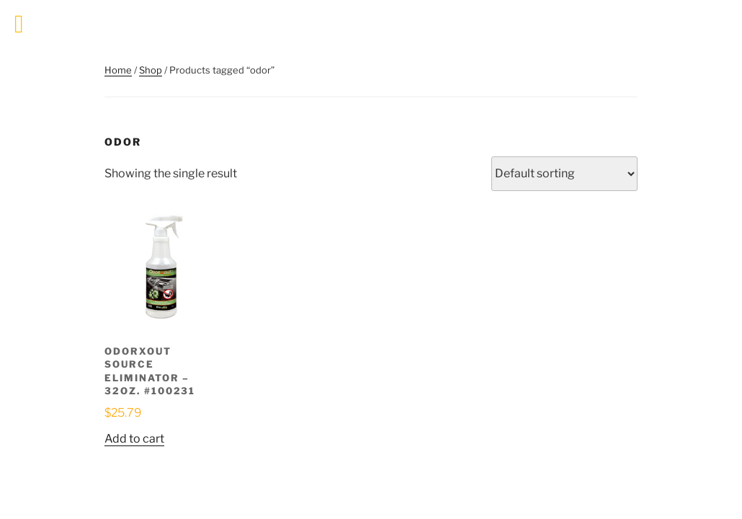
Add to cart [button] (134, 438)
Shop (150, 70)
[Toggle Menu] (19, 24)
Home (118, 70)
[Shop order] (564, 173)
